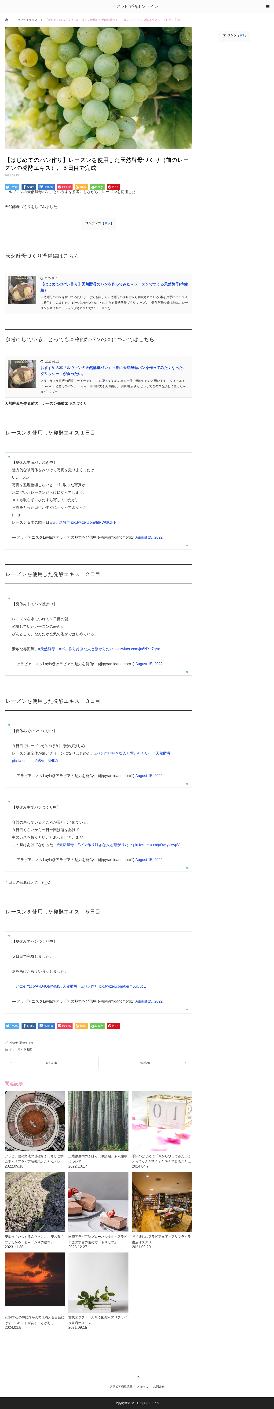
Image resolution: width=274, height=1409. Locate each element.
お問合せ (158, 1386)
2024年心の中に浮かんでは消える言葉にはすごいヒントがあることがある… (34, 1320)
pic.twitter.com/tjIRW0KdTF (93, 522)
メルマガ (142, 1386)
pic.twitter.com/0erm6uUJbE (122, 986)
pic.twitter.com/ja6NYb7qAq (137, 649)
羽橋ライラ (26, 1042)
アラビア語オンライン (137, 6)
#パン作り (89, 986)
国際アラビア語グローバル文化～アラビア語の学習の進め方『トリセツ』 (97, 1239)
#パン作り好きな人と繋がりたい (86, 649)
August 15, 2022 (149, 537)
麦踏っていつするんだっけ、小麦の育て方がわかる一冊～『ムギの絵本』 (34, 1239)
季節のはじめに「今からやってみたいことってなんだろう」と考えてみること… (161, 1159)
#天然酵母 (61, 522)
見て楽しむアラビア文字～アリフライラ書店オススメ (161, 1239)
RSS (137, 1376)
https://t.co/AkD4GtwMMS (39, 986)
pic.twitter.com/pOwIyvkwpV (156, 845)
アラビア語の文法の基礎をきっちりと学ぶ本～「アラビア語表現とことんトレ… (34, 1159)
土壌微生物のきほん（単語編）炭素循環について (97, 1159)
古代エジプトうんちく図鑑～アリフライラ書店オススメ (97, 1320)
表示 (107, 223)
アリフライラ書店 (26, 20)
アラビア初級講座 (121, 1386)
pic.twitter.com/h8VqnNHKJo (35, 761)
